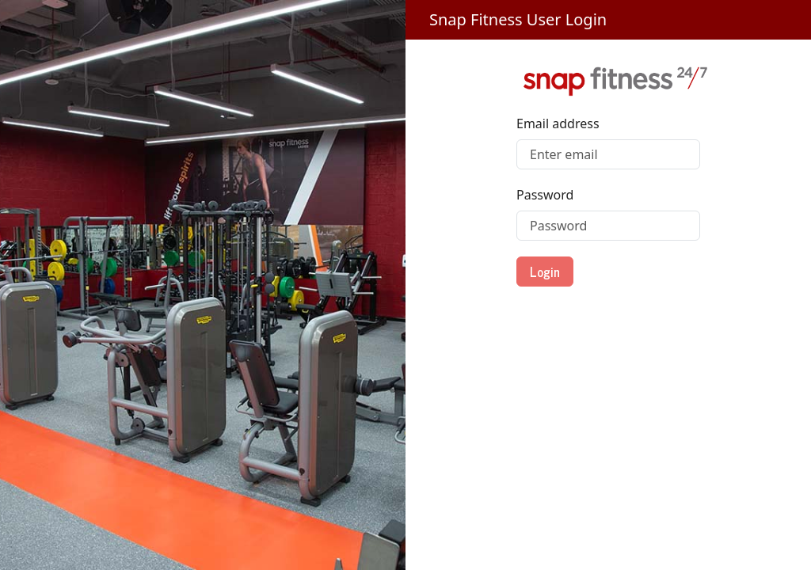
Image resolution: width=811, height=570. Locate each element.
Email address (558, 123)
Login (545, 271)
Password (544, 194)
